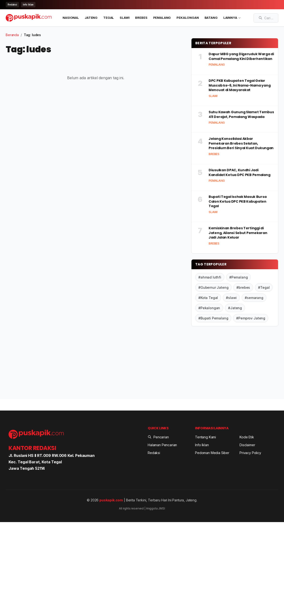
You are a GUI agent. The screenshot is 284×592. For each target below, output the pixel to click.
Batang (211, 18)
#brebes (243, 287)
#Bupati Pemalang (213, 318)
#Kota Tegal (208, 298)
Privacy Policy (250, 453)
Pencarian (158, 437)
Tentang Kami (205, 437)
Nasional (71, 18)
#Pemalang (238, 277)
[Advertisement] (234, 363)
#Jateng (235, 308)
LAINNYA (232, 18)
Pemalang (162, 18)
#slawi (231, 298)
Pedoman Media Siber (212, 453)
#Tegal (263, 287)
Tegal (108, 18)
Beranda (12, 35)
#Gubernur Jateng (213, 287)
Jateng (91, 18)
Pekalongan (187, 18)
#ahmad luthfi (209, 277)
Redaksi (12, 4)
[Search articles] (266, 18)
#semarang (254, 298)
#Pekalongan (209, 308)
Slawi (124, 18)
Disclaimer (247, 445)
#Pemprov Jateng (250, 318)
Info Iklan (28, 4)
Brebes (141, 18)
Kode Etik (247, 437)
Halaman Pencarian (162, 445)
